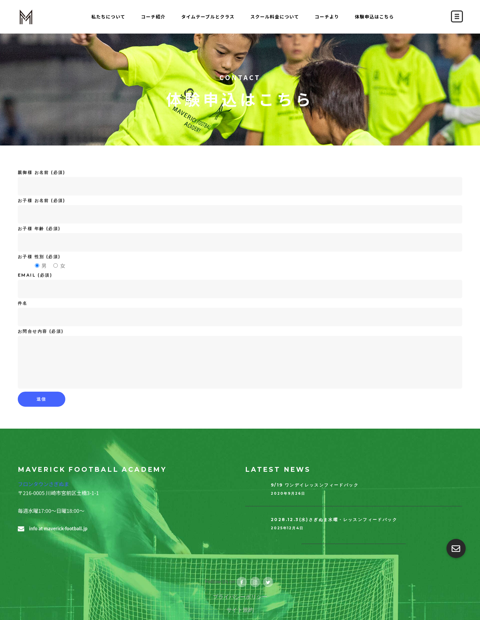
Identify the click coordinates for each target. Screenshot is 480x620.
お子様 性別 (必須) (39, 256)
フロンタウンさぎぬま (43, 484)
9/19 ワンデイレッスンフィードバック (315, 485)
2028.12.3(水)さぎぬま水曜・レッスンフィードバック (334, 519)
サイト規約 (240, 610)
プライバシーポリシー (240, 597)
